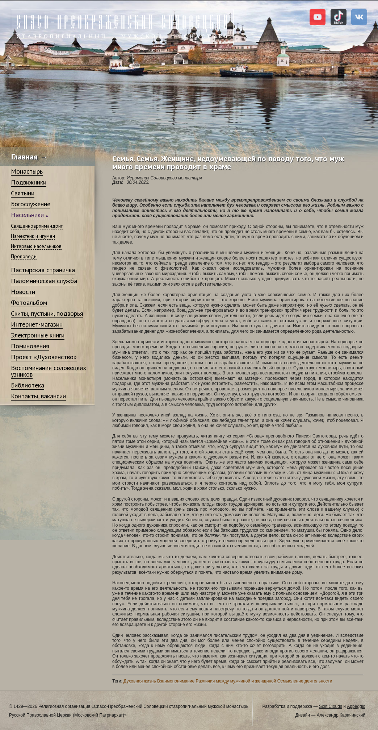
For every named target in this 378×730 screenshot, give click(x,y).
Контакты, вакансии (38, 396)
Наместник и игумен (33, 236)
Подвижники (28, 182)
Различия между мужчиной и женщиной (236, 681)
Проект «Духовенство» (44, 357)
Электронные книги (37, 335)
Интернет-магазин (37, 324)
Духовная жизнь (139, 681)
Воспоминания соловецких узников (48, 371)
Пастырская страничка (43, 270)
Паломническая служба (44, 281)
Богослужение (30, 204)
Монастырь (27, 171)
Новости (23, 291)
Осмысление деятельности (304, 681)
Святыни (22, 193)
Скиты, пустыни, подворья (47, 313)
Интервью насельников (36, 246)
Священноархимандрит (37, 226)
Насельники (27, 215)
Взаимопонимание (175, 681)
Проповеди (24, 256)
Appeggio (356, 706)
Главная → (29, 157)
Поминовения (30, 346)
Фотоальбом (29, 302)
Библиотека (27, 385)
